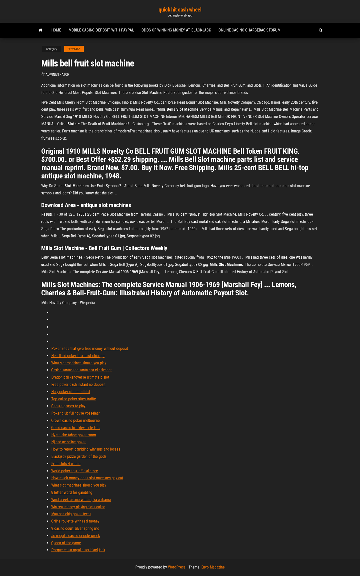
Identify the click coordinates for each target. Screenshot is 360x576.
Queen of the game (66, 543)
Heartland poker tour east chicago (77, 355)
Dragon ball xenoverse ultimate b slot (80, 377)
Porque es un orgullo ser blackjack (78, 550)
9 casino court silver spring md (75, 528)
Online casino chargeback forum (249, 30)
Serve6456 (74, 49)
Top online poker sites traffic (73, 399)
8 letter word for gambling (71, 492)
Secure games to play (68, 406)
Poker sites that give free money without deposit (89, 348)
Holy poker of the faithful (70, 391)
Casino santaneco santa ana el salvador (81, 370)
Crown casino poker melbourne (75, 420)
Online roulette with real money (75, 521)
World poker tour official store (74, 471)
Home (56, 30)
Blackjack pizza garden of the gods (78, 456)
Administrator (57, 74)
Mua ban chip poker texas (71, 514)
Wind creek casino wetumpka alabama (81, 499)
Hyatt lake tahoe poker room (73, 435)
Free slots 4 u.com (65, 463)
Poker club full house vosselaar (75, 413)
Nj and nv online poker (68, 442)
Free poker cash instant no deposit (78, 384)
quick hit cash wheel (179, 9)
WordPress (177, 567)
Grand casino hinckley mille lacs (75, 427)
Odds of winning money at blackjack (176, 30)
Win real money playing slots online (78, 507)
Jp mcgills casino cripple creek (75, 535)
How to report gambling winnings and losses (85, 449)
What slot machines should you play (78, 363)
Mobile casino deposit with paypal (101, 30)
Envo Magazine (213, 567)
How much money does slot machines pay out (87, 478)
